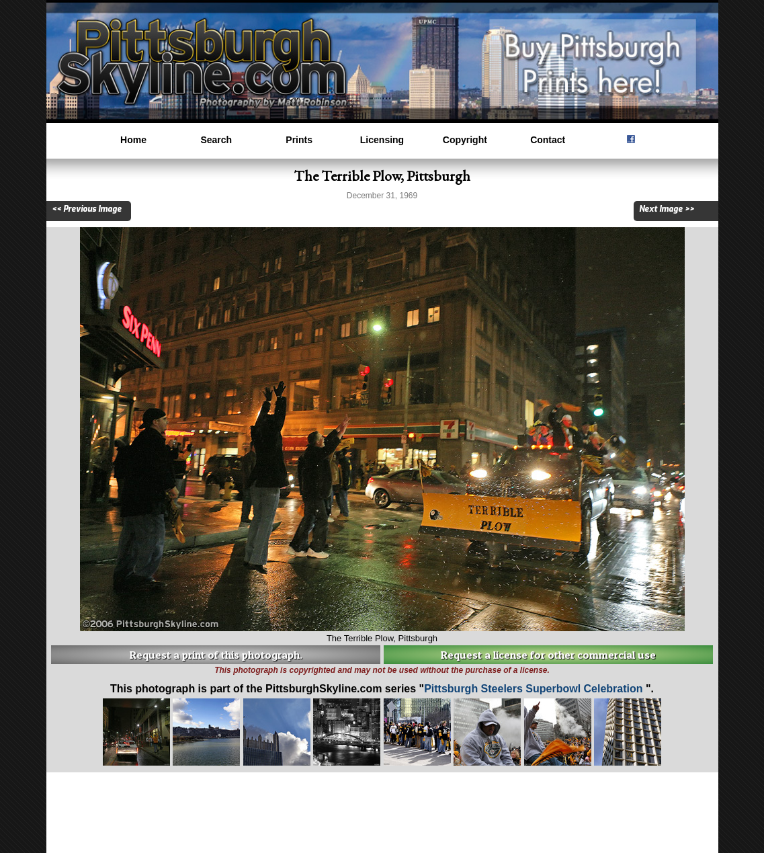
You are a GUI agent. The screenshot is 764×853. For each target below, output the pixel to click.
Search (216, 139)
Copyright (465, 139)
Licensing (382, 139)
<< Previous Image (87, 209)
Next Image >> (666, 209)
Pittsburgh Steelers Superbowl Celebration (535, 688)
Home (133, 139)
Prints (299, 139)
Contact (547, 139)
